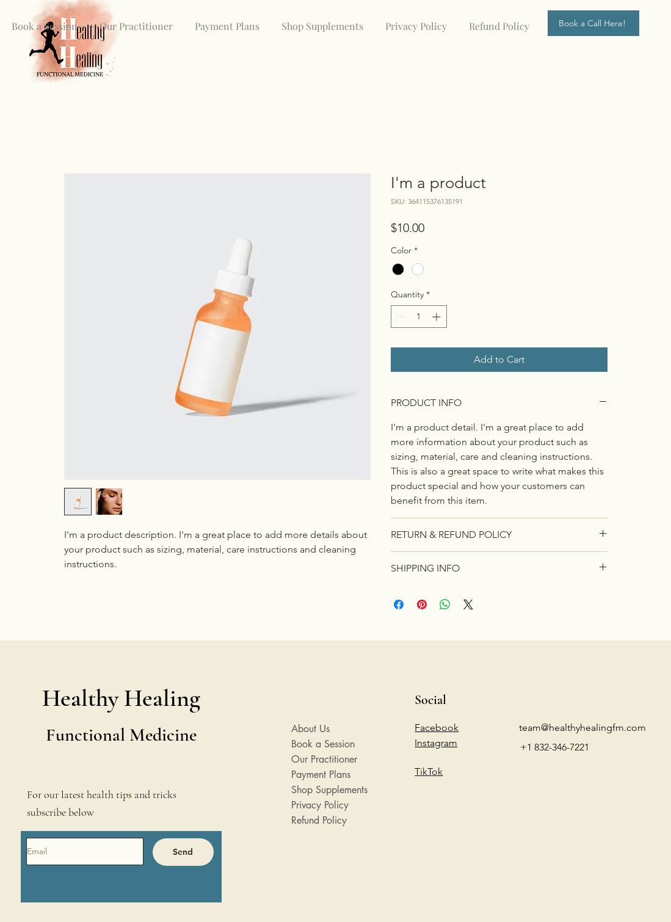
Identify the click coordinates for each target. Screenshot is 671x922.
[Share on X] (468, 604)
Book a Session (323, 744)
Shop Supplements (328, 789)
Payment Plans (320, 774)
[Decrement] (400, 316)
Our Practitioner (324, 759)
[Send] (183, 852)
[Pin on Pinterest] (422, 604)
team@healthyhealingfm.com (582, 727)
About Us (310, 728)
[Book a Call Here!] (593, 23)
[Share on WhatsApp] (445, 604)
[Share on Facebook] (398, 604)
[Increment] (437, 316)
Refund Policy (319, 820)
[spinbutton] (419, 316)
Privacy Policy (320, 805)
